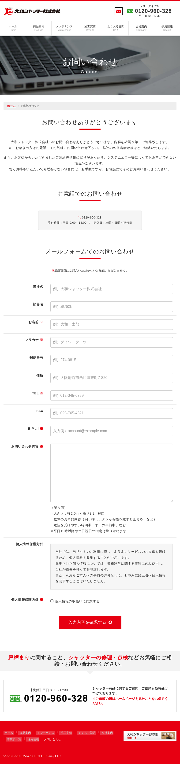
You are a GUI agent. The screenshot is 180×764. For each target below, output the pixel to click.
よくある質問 (115, 28)
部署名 (38, 304)
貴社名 (38, 287)
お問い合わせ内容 (27, 446)
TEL (37, 393)
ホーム (13, 28)
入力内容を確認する (90, 622)
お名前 (35, 322)
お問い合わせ (49, 737)
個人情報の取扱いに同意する (75, 601)
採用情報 (167, 28)
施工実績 (90, 28)
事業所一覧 (13, 737)
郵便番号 (36, 358)
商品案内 (39, 28)
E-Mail (35, 428)
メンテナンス (64, 28)
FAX (39, 411)
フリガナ (34, 340)
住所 (39, 375)
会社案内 (141, 28)
